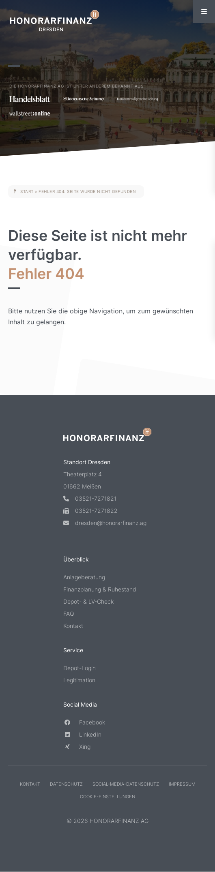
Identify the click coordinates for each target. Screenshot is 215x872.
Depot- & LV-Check (88, 601)
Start (27, 191)
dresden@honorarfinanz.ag (104, 522)
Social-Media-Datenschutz (125, 784)
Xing (76, 746)
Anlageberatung (84, 577)
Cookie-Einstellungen (107, 796)
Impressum (182, 784)
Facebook (84, 722)
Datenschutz (66, 784)
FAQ (68, 613)
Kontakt (73, 625)
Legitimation (79, 680)
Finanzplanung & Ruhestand (99, 589)
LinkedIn (82, 734)
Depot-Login (79, 667)
